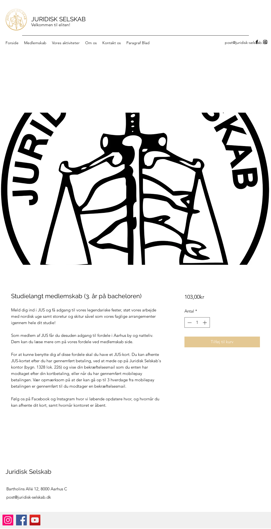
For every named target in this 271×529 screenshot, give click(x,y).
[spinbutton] (197, 323)
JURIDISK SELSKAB (58, 19)
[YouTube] (35, 520)
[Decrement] (189, 323)
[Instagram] (265, 42)
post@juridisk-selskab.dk (28, 497)
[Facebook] (257, 42)
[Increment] (205, 323)
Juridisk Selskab (28, 471)
